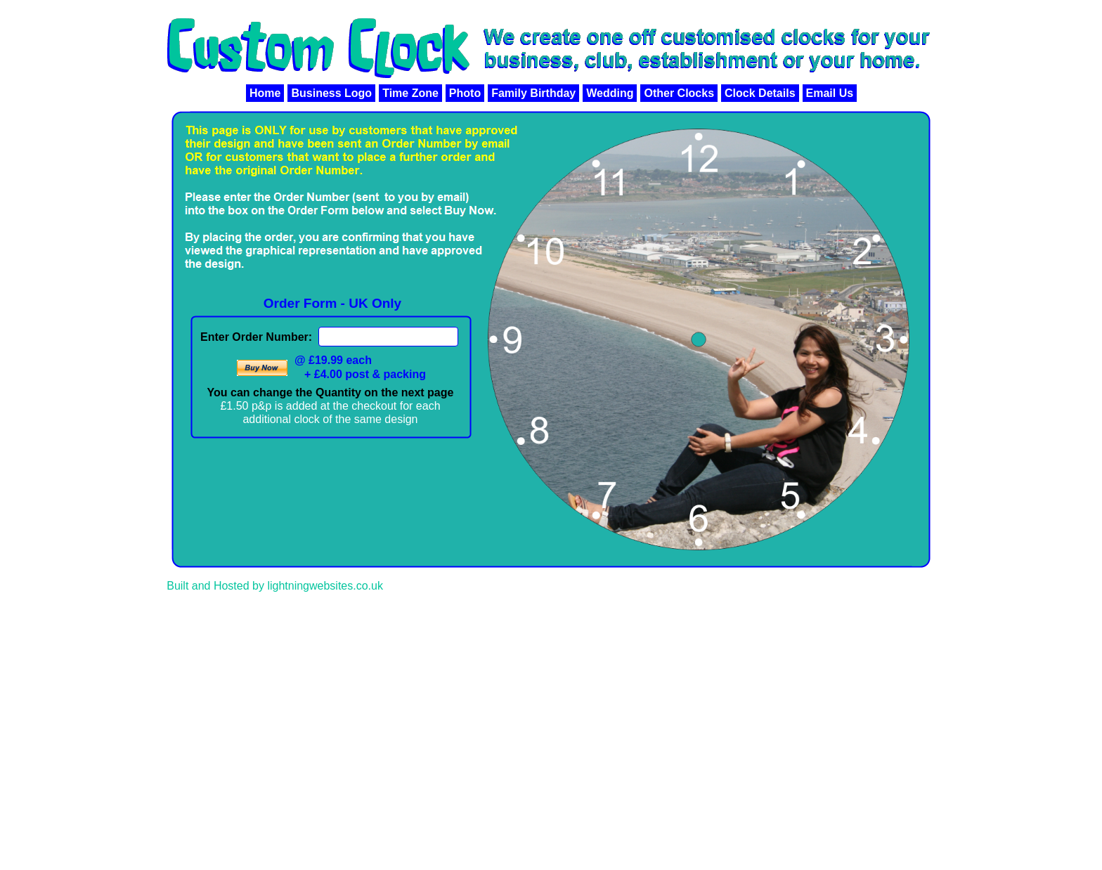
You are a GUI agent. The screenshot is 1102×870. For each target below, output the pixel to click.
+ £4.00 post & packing (365, 374)
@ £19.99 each (333, 360)
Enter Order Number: (256, 337)
